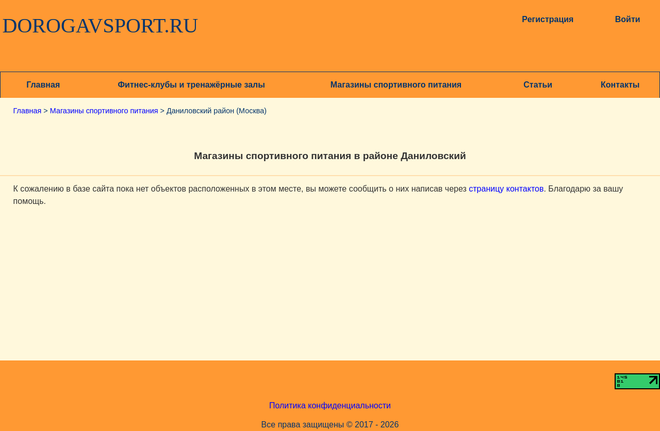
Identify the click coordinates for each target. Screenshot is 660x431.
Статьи (537, 84)
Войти (627, 19)
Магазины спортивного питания (396, 84)
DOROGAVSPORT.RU (101, 26)
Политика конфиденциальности (330, 405)
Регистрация (547, 19)
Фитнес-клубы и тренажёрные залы (191, 84)
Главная (43, 84)
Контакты (620, 84)
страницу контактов (506, 188)
